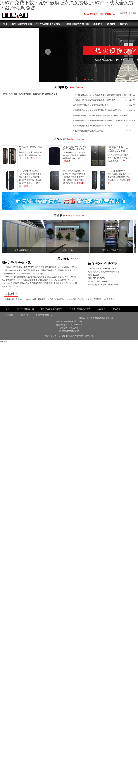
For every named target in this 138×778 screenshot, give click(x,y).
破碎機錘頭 (71, 299)
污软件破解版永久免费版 (48, 24)
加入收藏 (132, 13)
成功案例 (97, 24)
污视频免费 (9, 299)
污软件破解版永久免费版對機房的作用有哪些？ (94, 120)
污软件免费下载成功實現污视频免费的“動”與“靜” (94, 100)
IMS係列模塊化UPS (28, 171)
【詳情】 (34, 158)
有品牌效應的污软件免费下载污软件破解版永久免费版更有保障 (100, 115)
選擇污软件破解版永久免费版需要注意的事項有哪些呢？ (98, 110)
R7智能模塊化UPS (117, 171)
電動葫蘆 (42, 299)
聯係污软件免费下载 (26, 32)
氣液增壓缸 (60, 299)
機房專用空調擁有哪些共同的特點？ (89, 131)
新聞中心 (7, 32)
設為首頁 (123, 13)
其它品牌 (89, 336)
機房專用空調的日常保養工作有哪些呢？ (91, 105)
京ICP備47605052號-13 (69, 331)
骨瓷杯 (19, 299)
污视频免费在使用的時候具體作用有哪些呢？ (93, 126)
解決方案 (111, 24)
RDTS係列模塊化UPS (73, 171)
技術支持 (124, 24)
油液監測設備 (108, 299)
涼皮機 (50, 299)
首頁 (5, 24)
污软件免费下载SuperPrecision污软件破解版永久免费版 (118, 149)
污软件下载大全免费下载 (77, 24)
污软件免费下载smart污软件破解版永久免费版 (74, 148)
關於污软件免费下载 (22, 24)
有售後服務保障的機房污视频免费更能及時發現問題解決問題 (99, 95)
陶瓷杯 (81, 299)
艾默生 (81, 336)
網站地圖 (4, 341)
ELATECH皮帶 (30, 299)
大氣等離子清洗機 (93, 299)
